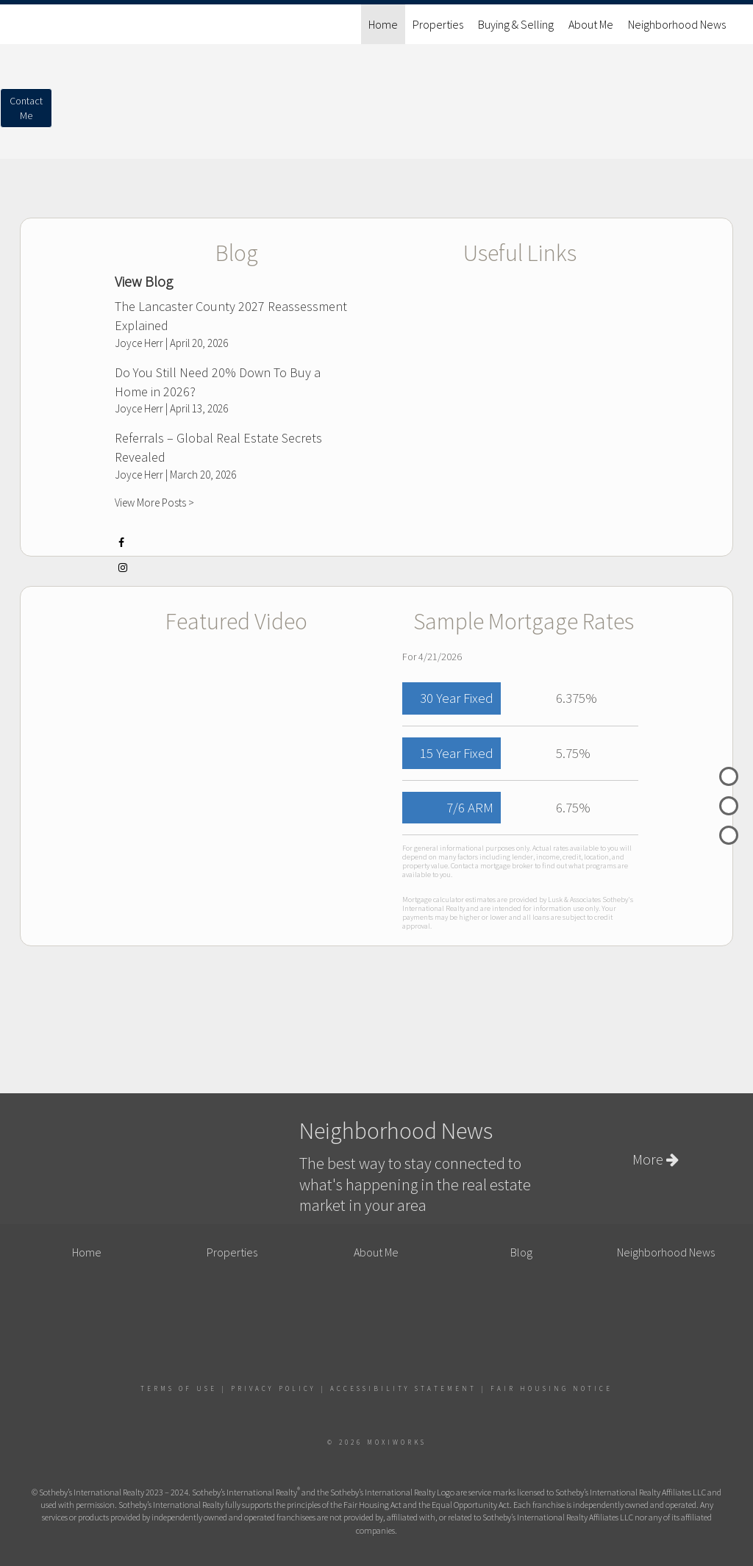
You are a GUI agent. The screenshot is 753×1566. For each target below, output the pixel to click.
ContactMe (26, 108)
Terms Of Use (178, 1388)
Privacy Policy (273, 1388)
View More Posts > (154, 503)
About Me (590, 24)
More (655, 1159)
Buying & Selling (516, 24)
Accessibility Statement (403, 1388)
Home (383, 24)
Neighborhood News (677, 24)
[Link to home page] (27, 24)
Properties (438, 24)
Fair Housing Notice (551, 1388)
